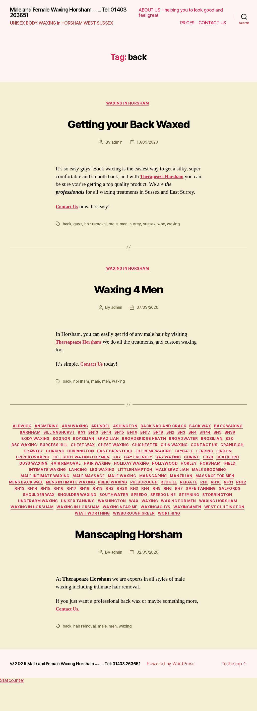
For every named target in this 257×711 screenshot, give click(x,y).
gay (196, 467)
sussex (151, 225)
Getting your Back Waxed (128, 124)
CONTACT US (212, 23)
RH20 (74, 512)
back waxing (25, 437)
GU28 (89, 474)
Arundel (117, 430)
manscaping (62, 497)
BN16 (171, 437)
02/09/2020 (147, 580)
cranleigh (62, 459)
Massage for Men (129, 497)
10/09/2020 (147, 144)
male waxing (28, 497)
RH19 (46, 512)
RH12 (176, 504)
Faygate (31, 467)
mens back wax (171, 497)
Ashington (145, 430)
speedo (99, 519)
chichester (198, 452)
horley (94, 482)
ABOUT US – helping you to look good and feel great (181, 13)
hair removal (96, 225)
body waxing (71, 445)
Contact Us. (69, 637)
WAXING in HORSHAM (97, 534)
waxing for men (162, 527)
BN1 (112, 437)
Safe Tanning (166, 512)
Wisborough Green (158, 541)
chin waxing (230, 452)
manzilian (92, 497)
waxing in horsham (128, 105)
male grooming (121, 489)
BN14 (141, 437)
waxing (175, 225)
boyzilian (125, 445)
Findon (75, 467)
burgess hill (98, 452)
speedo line (125, 519)
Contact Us (68, 208)
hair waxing (213, 474)
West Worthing (114, 541)
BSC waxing (66, 452)
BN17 (186, 437)
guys (78, 225)
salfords (198, 512)
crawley (89, 459)
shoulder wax (230, 512)
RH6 (129, 512)
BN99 (46, 445)
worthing (196, 541)
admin (116, 144)
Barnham (55, 437)
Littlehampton (41, 489)
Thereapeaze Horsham (81, 345)
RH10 (146, 504)
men (125, 225)
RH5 (116, 512)
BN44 (17, 445)
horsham (82, 384)
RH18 (31, 512)
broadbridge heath (189, 445)
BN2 (216, 437)
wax (163, 225)
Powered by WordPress (184, 691)
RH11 (161, 504)
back (67, 225)
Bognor (100, 445)
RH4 (102, 512)
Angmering (58, 430)
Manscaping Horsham (128, 560)
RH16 (236, 504)
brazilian (151, 445)
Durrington (142, 459)
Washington (87, 527)
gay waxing (43, 474)
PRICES (187, 23)
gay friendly (220, 467)
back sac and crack (186, 430)
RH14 (206, 504)
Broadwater (230, 445)
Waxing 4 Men (128, 290)
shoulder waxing (31, 519)
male (114, 225)
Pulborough (65, 504)
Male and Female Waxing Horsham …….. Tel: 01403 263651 (90, 691)
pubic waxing (31, 504)
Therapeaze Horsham (164, 178)
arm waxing (89, 430)
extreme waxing (220, 459)
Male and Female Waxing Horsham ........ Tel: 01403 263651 (68, 13)
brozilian (23, 452)
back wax (225, 430)
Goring (70, 474)
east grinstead (179, 459)
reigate (115, 504)
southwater (71, 519)
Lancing (203, 482)
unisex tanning (50, 527)
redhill (93, 504)
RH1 (132, 504)
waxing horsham (204, 527)
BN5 (32, 445)
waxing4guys (181, 534)
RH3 (89, 512)
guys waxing (143, 474)
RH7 (142, 512)
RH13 (191, 504)
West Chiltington (70, 541)
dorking (114, 459)
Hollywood (67, 482)
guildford (111, 474)
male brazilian (82, 489)
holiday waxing (31, 482)
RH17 (16, 512)
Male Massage (216, 489)
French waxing (105, 467)
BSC (43, 452)
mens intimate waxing (219, 497)
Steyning (153, 519)
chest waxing (164, 452)
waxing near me (142, 534)
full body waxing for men (157, 467)
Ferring (54, 467)
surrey (136, 225)
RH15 (221, 504)
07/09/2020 (147, 310)
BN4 (242, 437)
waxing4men (216, 534)
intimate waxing (170, 482)
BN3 (229, 437)
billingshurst (87, 437)
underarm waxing (224, 519)
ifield (140, 482)
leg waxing (231, 482)
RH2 (60, 512)
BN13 (126, 437)
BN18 (202, 437)
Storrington (184, 519)
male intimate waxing (169, 489)
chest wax (130, 452)
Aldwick (31, 430)
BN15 (156, 437)
